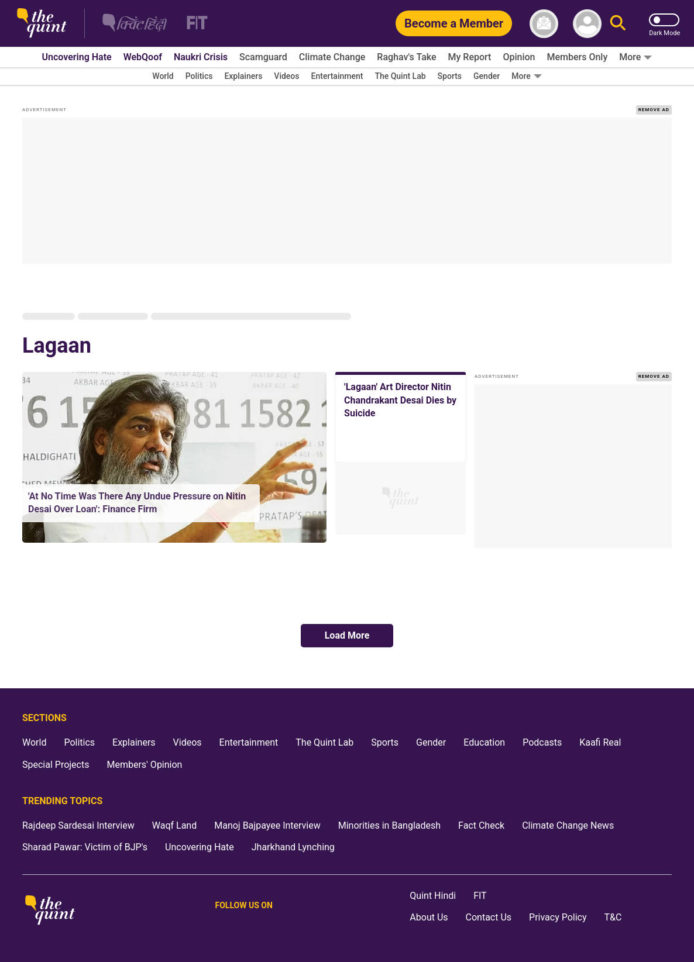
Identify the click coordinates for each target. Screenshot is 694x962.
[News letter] (544, 23)
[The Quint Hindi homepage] (134, 24)
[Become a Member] (454, 23)
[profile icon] (587, 23)
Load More (347, 635)
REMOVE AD (653, 109)
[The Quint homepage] (42, 23)
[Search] (617, 23)
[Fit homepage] (190, 24)
